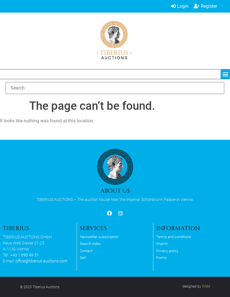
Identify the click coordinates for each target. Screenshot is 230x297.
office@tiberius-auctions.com (41, 261)
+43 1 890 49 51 (24, 255)
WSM (206, 286)
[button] (225, 74)
